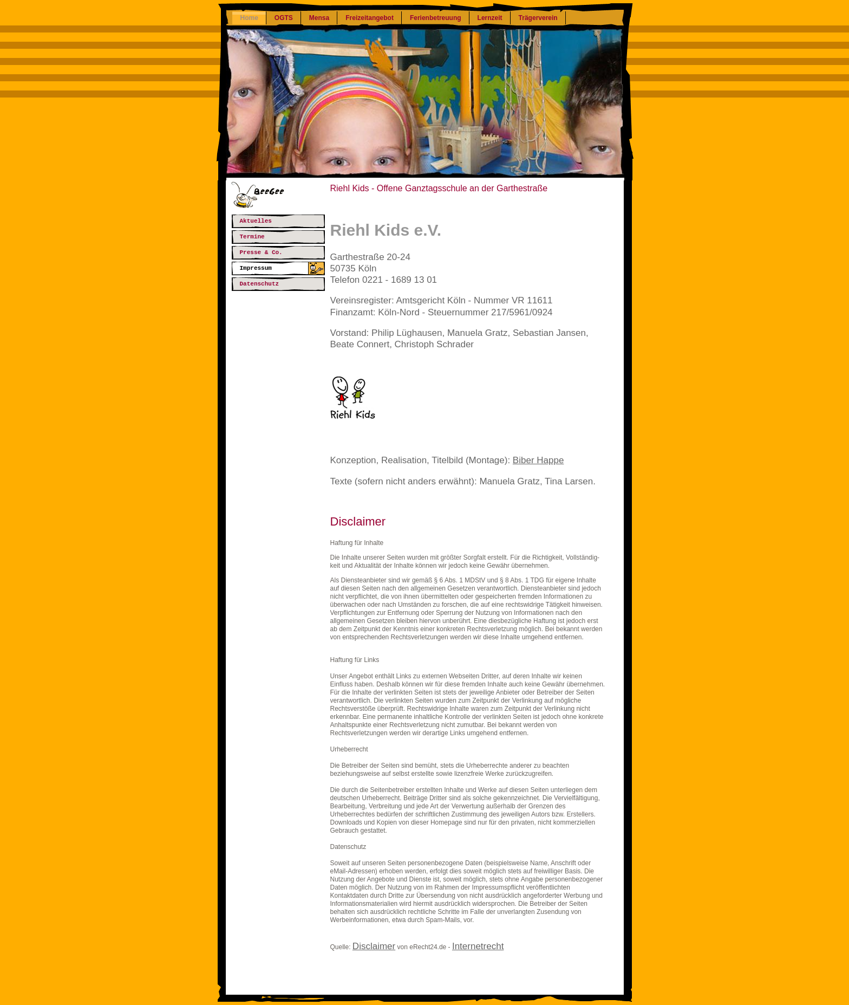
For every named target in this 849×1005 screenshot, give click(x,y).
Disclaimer (373, 946)
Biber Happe (538, 460)
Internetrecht (478, 946)
